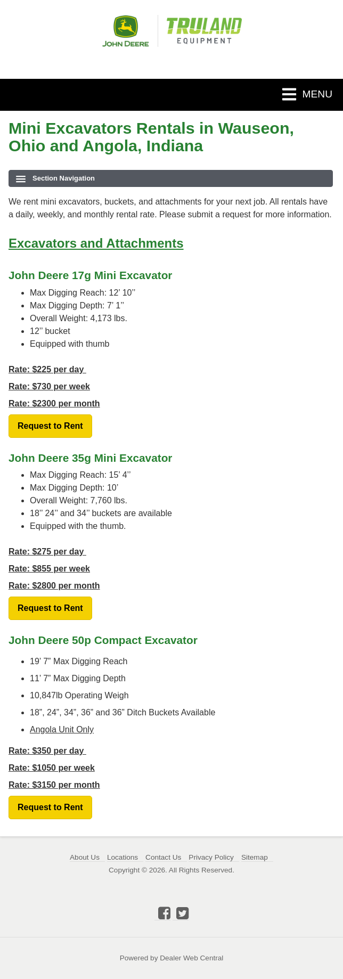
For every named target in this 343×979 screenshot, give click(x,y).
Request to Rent (50, 425)
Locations (122, 857)
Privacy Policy (211, 857)
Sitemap (254, 857)
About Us (85, 857)
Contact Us (163, 857)
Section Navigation (55, 178)
